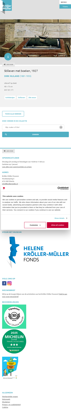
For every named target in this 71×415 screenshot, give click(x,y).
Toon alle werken (13, 114)
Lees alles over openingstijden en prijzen (17, 167)
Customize (35, 225)
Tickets (65, 6)
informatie (7, 55)
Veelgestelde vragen (10, 396)
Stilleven (21, 97)
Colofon (5, 407)
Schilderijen (10, 97)
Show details (59, 218)
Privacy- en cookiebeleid (11, 404)
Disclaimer (6, 402)
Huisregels (6, 399)
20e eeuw (32, 97)
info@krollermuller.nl (10, 184)
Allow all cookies (57, 225)
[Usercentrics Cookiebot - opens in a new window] (59, 188)
